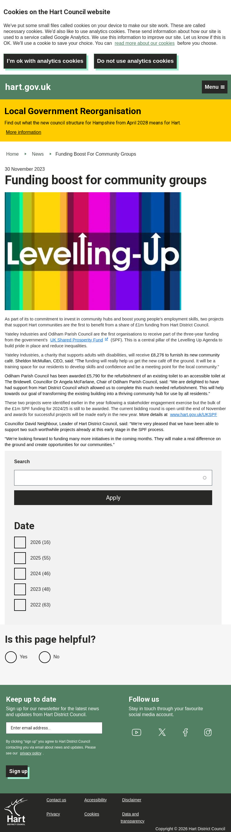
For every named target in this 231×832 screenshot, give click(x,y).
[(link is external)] (79, 337)
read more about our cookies (145, 43)
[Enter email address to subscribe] (54, 725)
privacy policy (30, 751)
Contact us (56, 797)
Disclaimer (131, 797)
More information (23, 129)
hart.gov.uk (28, 84)
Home (12, 151)
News (38, 151)
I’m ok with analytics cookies (47, 58)
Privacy (53, 811)
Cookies (91, 811)
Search (22, 458)
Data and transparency (132, 815)
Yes (23, 654)
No (56, 654)
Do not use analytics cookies (141, 58)
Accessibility (95, 797)
